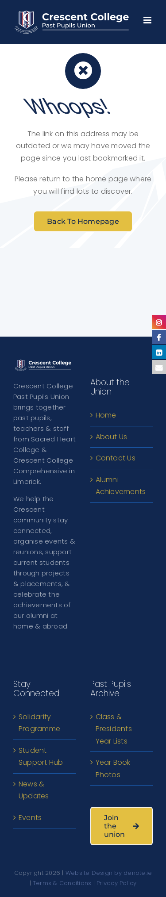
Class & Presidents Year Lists (114, 729)
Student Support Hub (41, 756)
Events (30, 818)
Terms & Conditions (62, 883)
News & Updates (34, 790)
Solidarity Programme (39, 723)
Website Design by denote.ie (109, 873)
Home (106, 415)
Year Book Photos (113, 768)
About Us (111, 437)
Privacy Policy (116, 883)
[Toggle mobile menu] (148, 18)
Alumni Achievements (121, 486)
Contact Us (115, 458)
